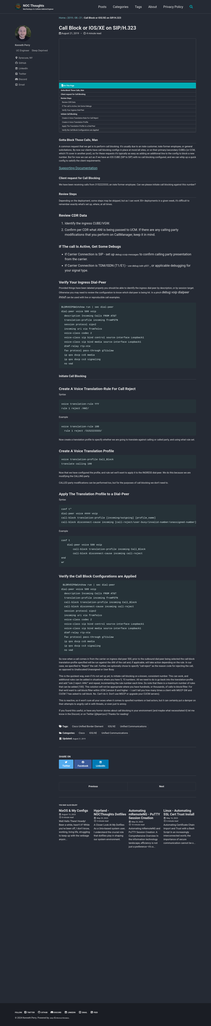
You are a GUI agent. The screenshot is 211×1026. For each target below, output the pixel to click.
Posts (100, 7)
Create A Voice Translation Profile (79, 132)
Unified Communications (133, 858)
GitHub (49, 1012)
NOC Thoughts (44, 7)
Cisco (82, 865)
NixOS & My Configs (73, 946)
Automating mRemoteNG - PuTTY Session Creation (144, 949)
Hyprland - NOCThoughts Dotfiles (110, 947)
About (151, 7)
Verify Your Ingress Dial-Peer (77, 117)
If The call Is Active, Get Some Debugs (81, 112)
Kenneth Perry (25, 45)
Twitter (33, 1012)
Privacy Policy (171, 7)
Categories (119, 7)
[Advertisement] (127, 61)
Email (98, 1012)
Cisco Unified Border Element (87, 858)
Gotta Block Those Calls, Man (76, 92)
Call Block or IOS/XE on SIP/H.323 (97, 29)
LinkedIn (82, 1012)
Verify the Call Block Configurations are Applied (86, 143)
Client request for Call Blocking (77, 97)
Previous (93, 917)
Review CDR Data (71, 107)
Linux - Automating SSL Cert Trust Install (179, 947)
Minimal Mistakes (66, 1018)
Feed (110, 1012)
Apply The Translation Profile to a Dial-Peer (84, 137)
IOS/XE (111, 858)
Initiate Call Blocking (72, 122)
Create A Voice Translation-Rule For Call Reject (86, 127)
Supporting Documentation (78, 198)
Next (161, 917)
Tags (136, 7)
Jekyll (52, 1018)
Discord (65, 1012)
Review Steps (68, 102)
